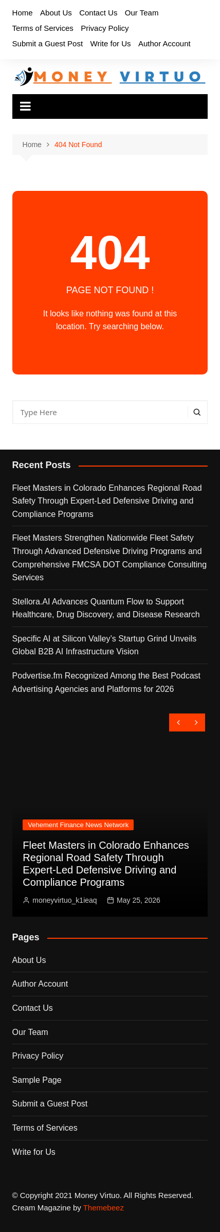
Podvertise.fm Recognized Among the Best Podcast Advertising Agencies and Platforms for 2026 (106, 682)
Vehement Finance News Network (78, 825)
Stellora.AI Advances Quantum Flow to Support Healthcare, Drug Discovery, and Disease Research (106, 608)
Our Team (142, 12)
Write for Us (110, 43)
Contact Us (98, 12)
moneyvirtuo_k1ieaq (64, 900)
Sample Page (37, 1080)
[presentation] (178, 722)
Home (22, 12)
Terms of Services (43, 28)
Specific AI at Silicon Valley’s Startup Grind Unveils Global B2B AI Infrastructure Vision (104, 645)
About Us (56, 12)
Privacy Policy (105, 28)
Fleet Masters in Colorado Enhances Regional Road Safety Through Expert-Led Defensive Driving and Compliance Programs (107, 501)
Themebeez (103, 1207)
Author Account (164, 43)
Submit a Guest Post (47, 43)
